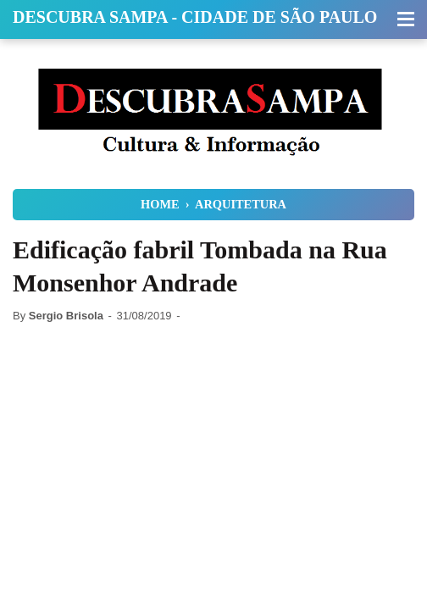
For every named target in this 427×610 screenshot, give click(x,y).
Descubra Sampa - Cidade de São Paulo (195, 17)
